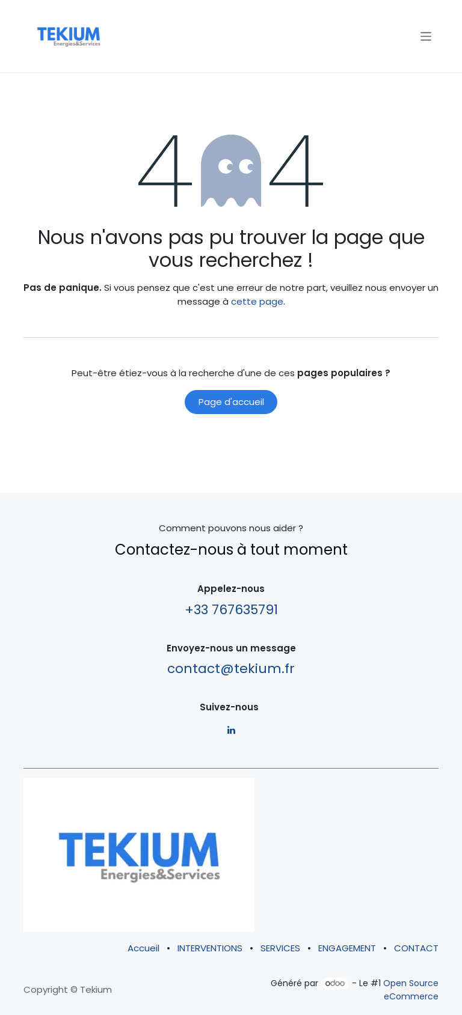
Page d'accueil (231, 401)
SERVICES (280, 948)
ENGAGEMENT (347, 948)
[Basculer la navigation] (426, 36)
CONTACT (416, 948)
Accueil (143, 948)
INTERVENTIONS (209, 948)
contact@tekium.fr (231, 668)
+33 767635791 (231, 609)
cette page (257, 301)
